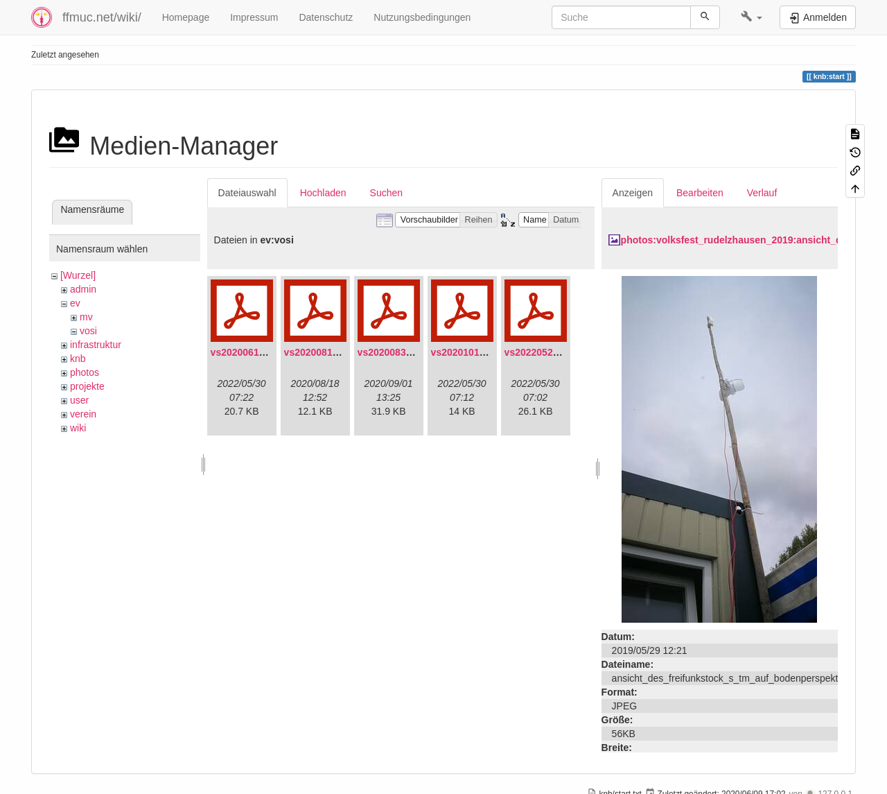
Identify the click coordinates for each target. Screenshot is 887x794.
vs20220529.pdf (540, 352)
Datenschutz (326, 17)
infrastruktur (95, 344)
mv (86, 316)
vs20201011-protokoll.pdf (489, 352)
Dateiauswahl (247, 192)
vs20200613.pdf (247, 352)
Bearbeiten (699, 192)
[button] (751, 17)
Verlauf (762, 192)
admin (83, 289)
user (79, 400)
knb (78, 358)
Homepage (186, 17)
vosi (88, 330)
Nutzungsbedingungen (422, 17)
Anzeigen (633, 192)
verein (83, 414)
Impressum (254, 17)
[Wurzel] (78, 275)
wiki (78, 427)
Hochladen (323, 192)
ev (75, 303)
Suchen (386, 192)
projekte (87, 386)
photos (84, 372)
